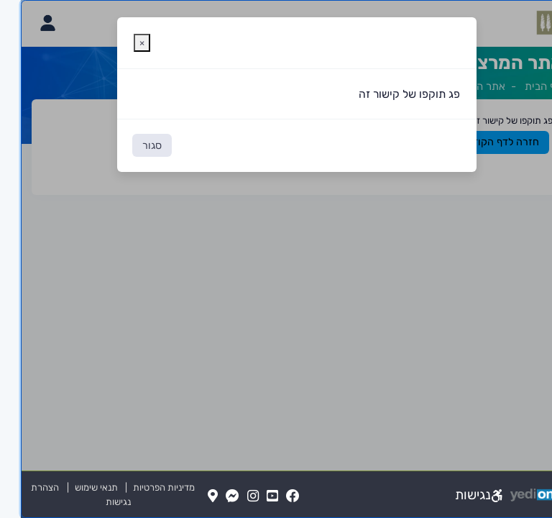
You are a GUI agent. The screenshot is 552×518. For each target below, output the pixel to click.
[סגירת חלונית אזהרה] (121, 43)
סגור (131, 146)
